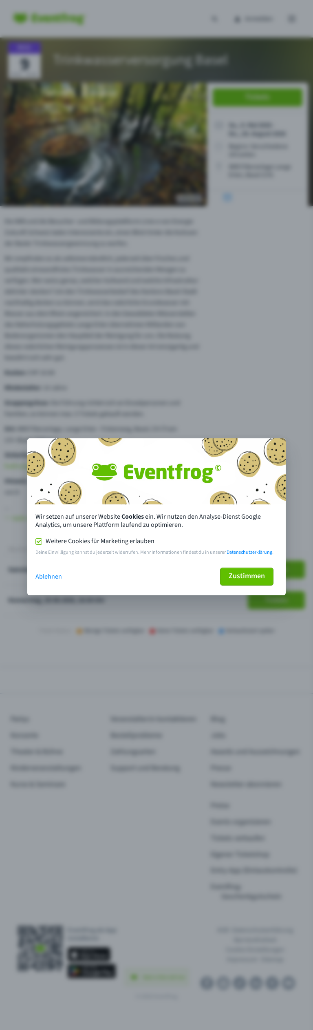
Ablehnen (48, 576)
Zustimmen (247, 576)
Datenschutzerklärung (249, 552)
